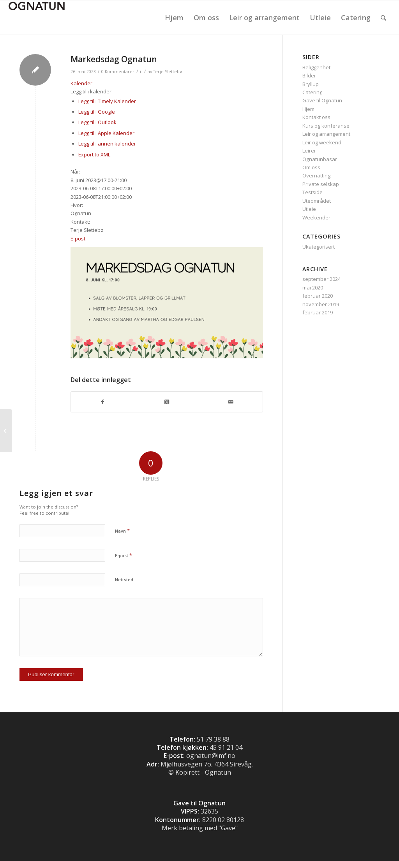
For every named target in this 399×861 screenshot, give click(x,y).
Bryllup (310, 84)
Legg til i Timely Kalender (107, 101)
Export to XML (94, 154)
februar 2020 (317, 295)
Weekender (316, 217)
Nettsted (124, 579)
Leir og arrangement (326, 133)
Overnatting (316, 175)
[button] (91, 91)
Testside (312, 192)
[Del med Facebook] (103, 402)
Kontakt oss (316, 117)
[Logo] (37, 17)
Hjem (308, 108)
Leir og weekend (321, 142)
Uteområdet (316, 200)
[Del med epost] (231, 402)
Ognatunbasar (319, 159)
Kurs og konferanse (326, 125)
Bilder (309, 75)
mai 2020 (312, 287)
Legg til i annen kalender (107, 143)
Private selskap (320, 184)
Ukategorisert (318, 246)
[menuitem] (174, 17)
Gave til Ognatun (322, 100)
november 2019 (320, 304)
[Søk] (383, 17)
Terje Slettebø (167, 71)
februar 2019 (317, 312)
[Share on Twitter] (167, 402)
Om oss (311, 167)
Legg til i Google (96, 111)
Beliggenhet (316, 67)
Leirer (309, 150)
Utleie (309, 208)
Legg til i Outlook (97, 122)
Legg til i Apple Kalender (106, 133)
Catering (312, 92)
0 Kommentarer (117, 71)
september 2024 (321, 278)
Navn (122, 530)
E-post (78, 238)
